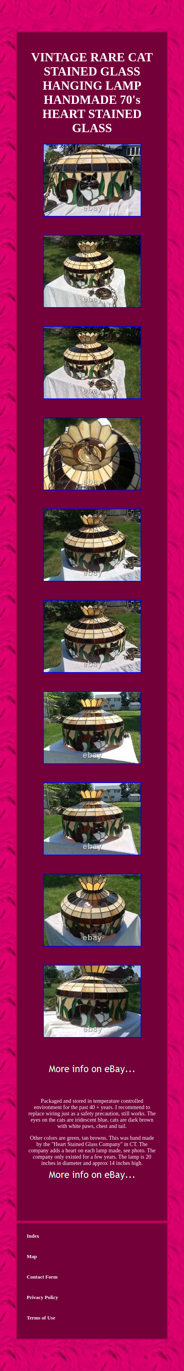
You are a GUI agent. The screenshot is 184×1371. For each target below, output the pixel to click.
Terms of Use (41, 1318)
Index (33, 1236)
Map (32, 1256)
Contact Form (42, 1277)
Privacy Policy (42, 1297)
